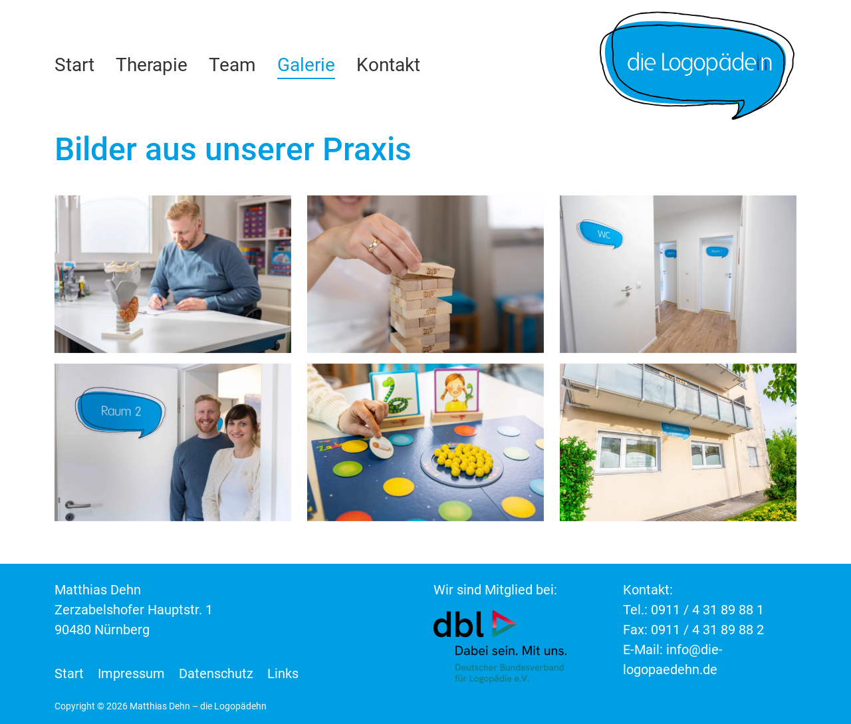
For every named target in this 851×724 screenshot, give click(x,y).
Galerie (306, 65)
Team (232, 65)
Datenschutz (216, 673)
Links (283, 673)
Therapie (151, 65)
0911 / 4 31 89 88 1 (707, 610)
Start (74, 65)
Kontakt (388, 65)
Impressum (131, 673)
